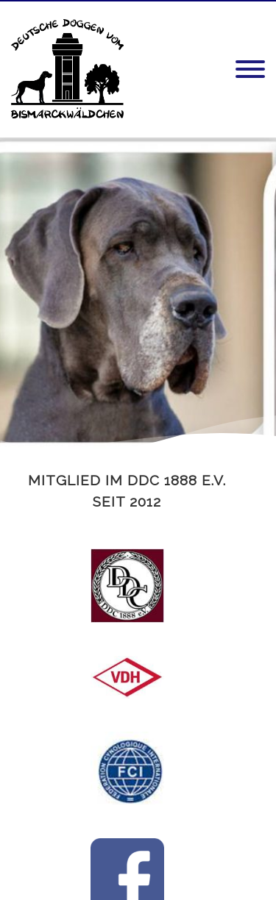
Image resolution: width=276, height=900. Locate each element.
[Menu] (250, 70)
